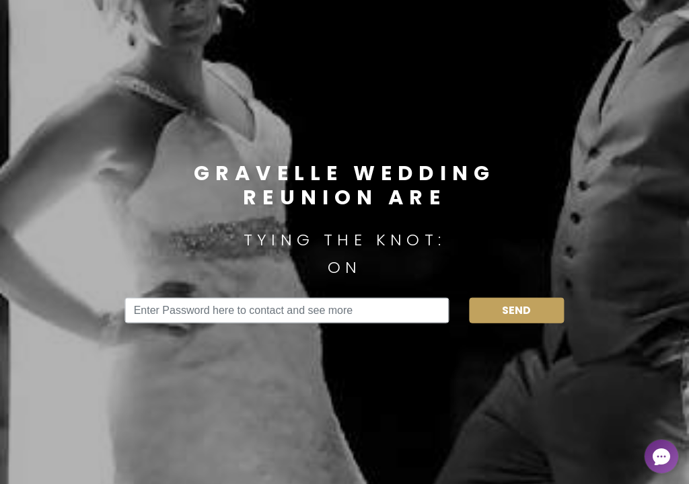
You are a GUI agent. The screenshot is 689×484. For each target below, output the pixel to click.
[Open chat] (661, 456)
